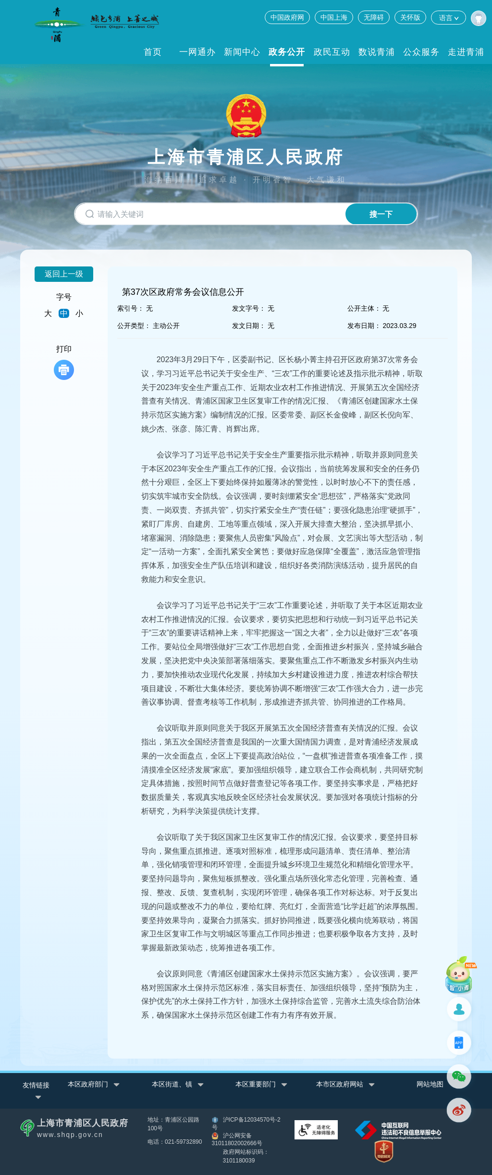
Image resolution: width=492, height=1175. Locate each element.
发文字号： (249, 308)
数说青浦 (376, 52)
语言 (448, 17)
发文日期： (249, 325)
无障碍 (374, 17)
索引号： (130, 308)
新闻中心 (242, 52)
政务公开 (287, 52)
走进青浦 (466, 52)
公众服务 (421, 52)
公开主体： (364, 308)
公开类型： (134, 325)
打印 (64, 362)
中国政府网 (287, 17)
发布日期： (364, 325)
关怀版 (410, 17)
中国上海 (333, 17)
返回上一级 (64, 274)
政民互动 (332, 52)
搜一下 (379, 214)
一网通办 (197, 52)
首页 (153, 52)
